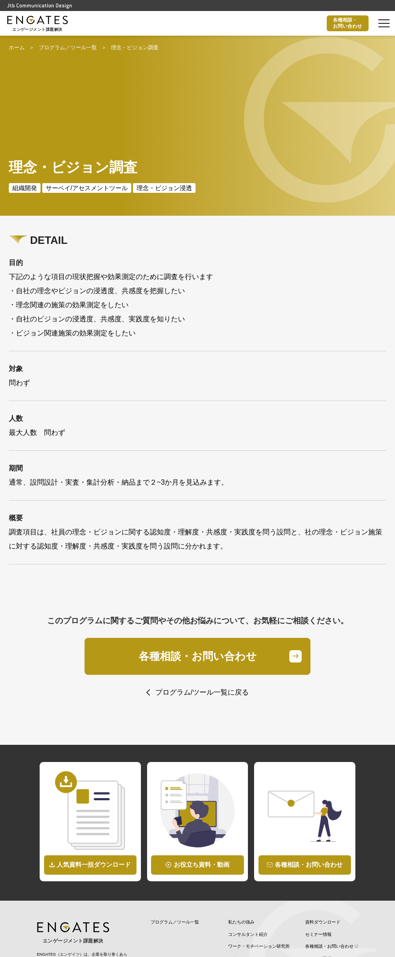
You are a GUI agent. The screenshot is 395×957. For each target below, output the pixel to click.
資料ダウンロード (322, 839)
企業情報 (314, 900)
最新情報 (237, 887)
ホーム (17, 47)
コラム (234, 875)
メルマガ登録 (318, 875)
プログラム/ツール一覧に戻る (202, 609)
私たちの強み (241, 839)
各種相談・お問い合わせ (346, 23)
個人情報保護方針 (322, 887)
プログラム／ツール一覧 (68, 47)
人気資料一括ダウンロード (94, 782)
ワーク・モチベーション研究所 (259, 863)
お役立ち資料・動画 (201, 782)
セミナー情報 (318, 851)
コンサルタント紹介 (248, 851)
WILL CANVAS (242, 900)
